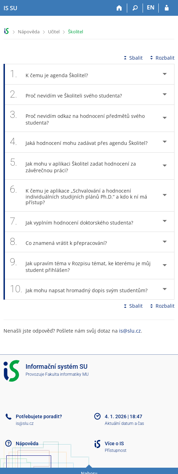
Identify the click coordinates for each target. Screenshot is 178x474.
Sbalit (132, 57)
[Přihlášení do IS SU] (166, 8)
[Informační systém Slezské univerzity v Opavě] (11, 8)
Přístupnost (115, 450)
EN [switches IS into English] (151, 7)
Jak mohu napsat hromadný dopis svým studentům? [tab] (82, 289)
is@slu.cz (130, 330)
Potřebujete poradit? (39, 416)
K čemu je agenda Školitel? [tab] (53, 74)
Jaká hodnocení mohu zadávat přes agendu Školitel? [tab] (82, 142)
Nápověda (29, 31)
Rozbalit (161, 57)
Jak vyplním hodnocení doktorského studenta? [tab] (75, 221)
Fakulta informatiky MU (67, 374)
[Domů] (119, 8)
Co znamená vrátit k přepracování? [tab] (62, 242)
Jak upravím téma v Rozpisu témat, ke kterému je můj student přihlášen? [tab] (80, 265)
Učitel (54, 31)
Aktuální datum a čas (124, 423)
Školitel (75, 31)
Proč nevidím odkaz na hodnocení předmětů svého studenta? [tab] (77, 118)
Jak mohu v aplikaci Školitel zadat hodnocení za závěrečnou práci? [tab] (73, 165)
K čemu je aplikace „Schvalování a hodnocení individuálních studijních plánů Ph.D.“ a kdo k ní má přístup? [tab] (78, 195)
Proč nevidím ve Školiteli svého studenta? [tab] (70, 94)
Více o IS (114, 443)
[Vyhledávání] (135, 8)
